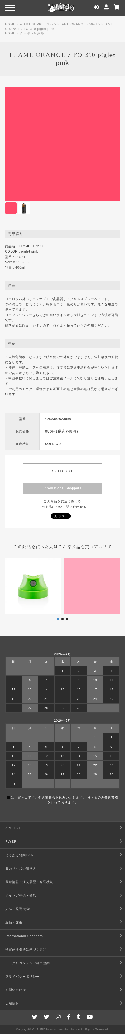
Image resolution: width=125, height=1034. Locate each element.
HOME (10, 24)
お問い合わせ (15, 990)
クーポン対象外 (32, 33)
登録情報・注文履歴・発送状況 (29, 882)
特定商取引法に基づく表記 (25, 949)
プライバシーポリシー (22, 976)
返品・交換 (13, 922)
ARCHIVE (13, 828)
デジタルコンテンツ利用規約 (27, 963)
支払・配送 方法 (17, 909)
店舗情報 (12, 1003)
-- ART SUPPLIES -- (36, 24)
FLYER (11, 841)
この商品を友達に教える (62, 501)
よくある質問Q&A (19, 855)
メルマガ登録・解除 (20, 895)
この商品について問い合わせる (62, 507)
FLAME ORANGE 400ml (77, 24)
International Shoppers (62, 488)
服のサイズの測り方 (20, 868)
